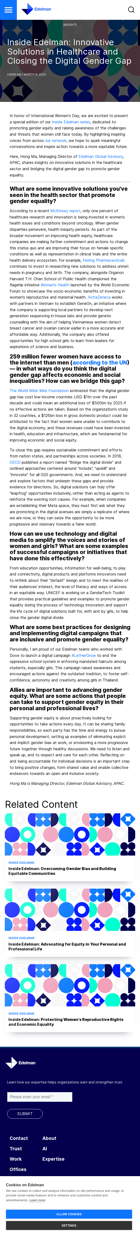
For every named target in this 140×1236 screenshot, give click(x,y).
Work (16, 1159)
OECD (15, 462)
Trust (16, 1149)
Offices (18, 1169)
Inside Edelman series (71, 121)
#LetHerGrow (84, 655)
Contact (19, 1138)
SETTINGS (69, 1225)
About (49, 1138)
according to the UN (100, 362)
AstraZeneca (99, 297)
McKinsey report (65, 210)
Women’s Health (55, 284)
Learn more (37, 1200)
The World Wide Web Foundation (39, 390)
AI (44, 1149)
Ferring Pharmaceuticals (104, 260)
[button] (8, 10)
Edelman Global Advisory (101, 156)
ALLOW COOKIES (69, 1214)
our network (56, 140)
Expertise (53, 1159)
